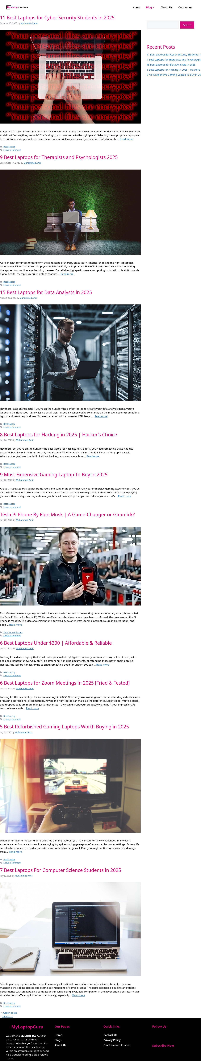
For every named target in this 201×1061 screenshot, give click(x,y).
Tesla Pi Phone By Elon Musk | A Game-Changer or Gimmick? (67, 514)
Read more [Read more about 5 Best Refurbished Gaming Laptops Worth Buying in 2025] (15, 851)
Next (8, 1016)
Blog (150, 7)
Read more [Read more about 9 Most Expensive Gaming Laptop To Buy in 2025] (124, 496)
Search (187, 25)
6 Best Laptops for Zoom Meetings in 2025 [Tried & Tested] (65, 683)
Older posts (10, 1012)
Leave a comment (12, 150)
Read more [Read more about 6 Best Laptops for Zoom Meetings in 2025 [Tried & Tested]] (32, 708)
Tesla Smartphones (12, 632)
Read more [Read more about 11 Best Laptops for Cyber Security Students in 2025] (126, 139)
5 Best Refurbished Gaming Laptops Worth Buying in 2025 (64, 726)
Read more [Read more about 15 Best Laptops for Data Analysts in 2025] (101, 416)
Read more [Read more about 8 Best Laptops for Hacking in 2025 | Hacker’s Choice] (93, 456)
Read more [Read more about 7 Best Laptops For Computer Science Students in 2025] (78, 995)
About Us (166, 7)
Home (136, 7)
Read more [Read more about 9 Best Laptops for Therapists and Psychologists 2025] (67, 274)
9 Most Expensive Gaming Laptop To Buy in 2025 (54, 474)
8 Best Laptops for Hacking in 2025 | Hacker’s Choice (58, 434)
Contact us (185, 7)
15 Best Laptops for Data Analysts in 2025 (46, 292)
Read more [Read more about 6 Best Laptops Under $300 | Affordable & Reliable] (102, 664)
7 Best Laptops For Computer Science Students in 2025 (60, 870)
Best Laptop (9, 146)
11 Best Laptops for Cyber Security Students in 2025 (57, 17)
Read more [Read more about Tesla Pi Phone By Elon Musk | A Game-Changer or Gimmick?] (15, 624)
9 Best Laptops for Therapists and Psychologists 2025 (59, 157)
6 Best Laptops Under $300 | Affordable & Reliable (56, 643)
